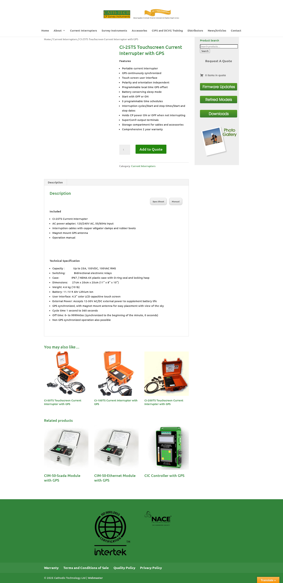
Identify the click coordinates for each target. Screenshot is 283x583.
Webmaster (95, 578)
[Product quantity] (124, 150)
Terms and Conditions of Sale (86, 568)
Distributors (195, 30)
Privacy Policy (151, 568)
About (58, 30)
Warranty (51, 568)
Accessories (139, 30)
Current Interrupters (83, 30)
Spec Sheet (158, 201)
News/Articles (217, 30)
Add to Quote (151, 149)
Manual (176, 201)
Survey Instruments (114, 30)
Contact (236, 30)
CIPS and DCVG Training (167, 30)
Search (204, 50)
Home (45, 30)
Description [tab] (55, 182)
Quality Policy (124, 568)
